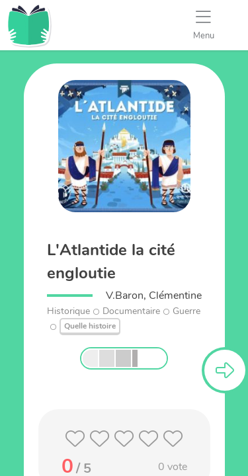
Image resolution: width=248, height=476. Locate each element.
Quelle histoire (90, 326)
